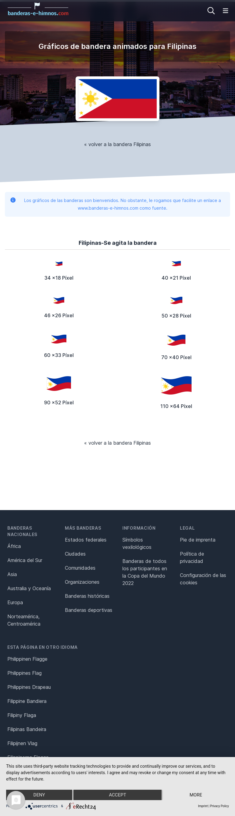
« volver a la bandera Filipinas (117, 144)
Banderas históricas (87, 596)
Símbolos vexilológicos (136, 543)
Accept (117, 795)
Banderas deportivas (88, 610)
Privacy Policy (219, 806)
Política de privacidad (192, 557)
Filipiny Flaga (21, 715)
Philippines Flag (24, 673)
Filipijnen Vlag (22, 743)
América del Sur (24, 560)
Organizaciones (82, 582)
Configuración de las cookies (203, 579)
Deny (39, 795)
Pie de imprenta (197, 540)
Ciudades (75, 554)
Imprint (203, 806)
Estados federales (85, 540)
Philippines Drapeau (29, 687)
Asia (12, 574)
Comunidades (80, 568)
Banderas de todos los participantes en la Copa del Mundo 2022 (144, 572)
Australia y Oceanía (29, 588)
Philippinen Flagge (27, 659)
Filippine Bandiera (27, 701)
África (14, 546)
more (195, 795)
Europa (15, 602)
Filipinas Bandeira (26, 729)
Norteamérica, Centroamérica (23, 620)
